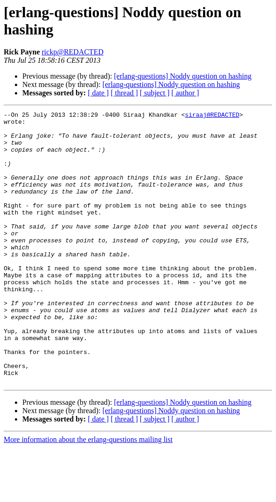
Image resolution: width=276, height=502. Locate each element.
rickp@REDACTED (73, 52)
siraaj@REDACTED (212, 116)
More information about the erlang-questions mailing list (88, 494)
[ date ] (98, 93)
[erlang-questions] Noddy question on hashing (182, 76)
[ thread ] (124, 93)
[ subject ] (155, 93)
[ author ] (185, 93)
